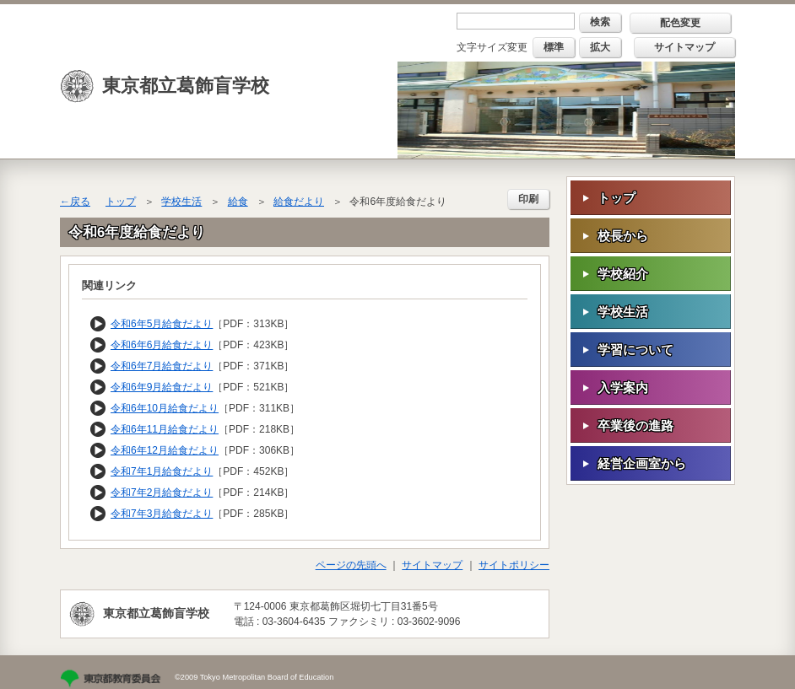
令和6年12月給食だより (165, 450)
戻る (80, 201)
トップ (120, 201)
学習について (635, 349)
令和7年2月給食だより (162, 492)
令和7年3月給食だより (162, 513)
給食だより (298, 201)
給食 (238, 201)
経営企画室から (642, 463)
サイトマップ (684, 47)
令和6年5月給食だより (162, 324)
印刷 (528, 199)
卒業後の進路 (635, 425)
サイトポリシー (514, 565)
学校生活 (181, 201)
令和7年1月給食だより (162, 471)
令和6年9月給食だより (162, 387)
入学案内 (623, 387)
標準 (554, 47)
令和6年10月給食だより (165, 408)
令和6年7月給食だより (162, 366)
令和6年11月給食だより (165, 429)
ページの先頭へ (351, 565)
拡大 (600, 47)
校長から (623, 236)
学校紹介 (623, 273)
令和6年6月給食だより (162, 345)
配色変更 (680, 23)
